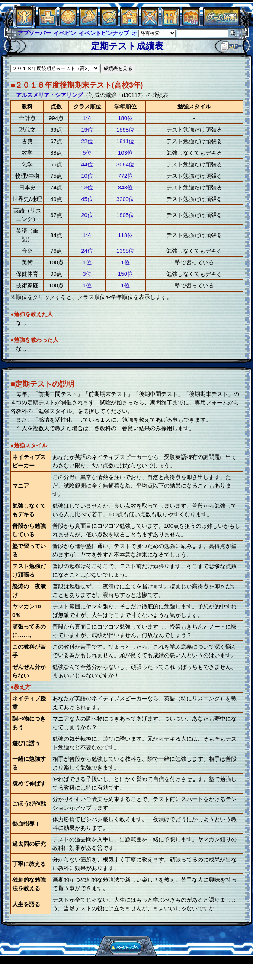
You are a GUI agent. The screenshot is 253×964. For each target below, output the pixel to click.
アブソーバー (34, 33)
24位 (87, 251)
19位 (87, 129)
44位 (87, 164)
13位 (87, 187)
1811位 (125, 141)
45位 (87, 199)
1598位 (125, 129)
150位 (125, 274)
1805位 (125, 215)
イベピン (65, 33)
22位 (87, 141)
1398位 (125, 251)
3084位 (125, 164)
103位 (125, 152)
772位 (125, 176)
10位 (87, 176)
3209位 (125, 199)
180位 (125, 118)
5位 (87, 152)
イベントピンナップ (104, 33)
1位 (87, 118)
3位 (87, 274)
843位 (125, 187)
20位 (87, 215)
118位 (125, 235)
